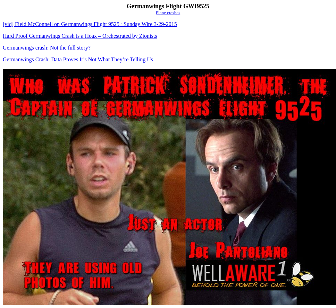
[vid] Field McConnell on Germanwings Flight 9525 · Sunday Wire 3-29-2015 (90, 24)
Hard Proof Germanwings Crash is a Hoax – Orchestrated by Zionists (80, 36)
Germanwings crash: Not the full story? (47, 48)
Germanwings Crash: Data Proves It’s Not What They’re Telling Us (78, 59)
